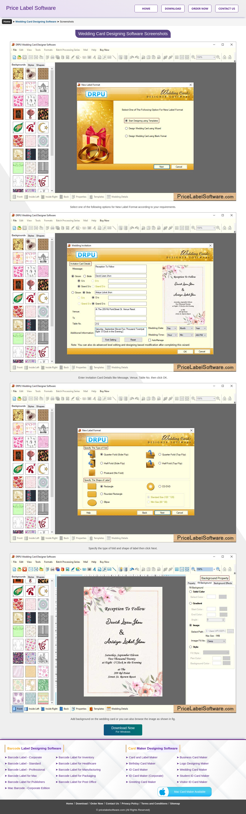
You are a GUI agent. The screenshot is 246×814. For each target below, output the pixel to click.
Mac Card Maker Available (189, 791)
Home (6, 21)
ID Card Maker (138, 769)
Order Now (96, 803)
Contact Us (112, 803)
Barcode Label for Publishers (26, 781)
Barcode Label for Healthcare (77, 763)
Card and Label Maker (143, 757)
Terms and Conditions (154, 803)
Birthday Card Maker (142, 763)
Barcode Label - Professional (26, 769)
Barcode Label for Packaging (77, 775)
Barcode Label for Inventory (76, 757)
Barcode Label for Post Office (77, 781)
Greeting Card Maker (142, 781)
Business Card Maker (193, 757)
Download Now (123, 729)
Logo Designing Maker (194, 763)
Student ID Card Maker (194, 775)
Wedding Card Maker (193, 769)
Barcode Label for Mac (22, 775)
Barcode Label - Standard (24, 763)
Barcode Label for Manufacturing (80, 769)
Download (82, 803)
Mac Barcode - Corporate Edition (29, 788)
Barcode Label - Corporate (25, 757)
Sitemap (175, 803)
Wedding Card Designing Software (35, 21)
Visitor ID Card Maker (193, 781)
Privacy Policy (130, 803)
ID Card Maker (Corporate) (146, 775)
